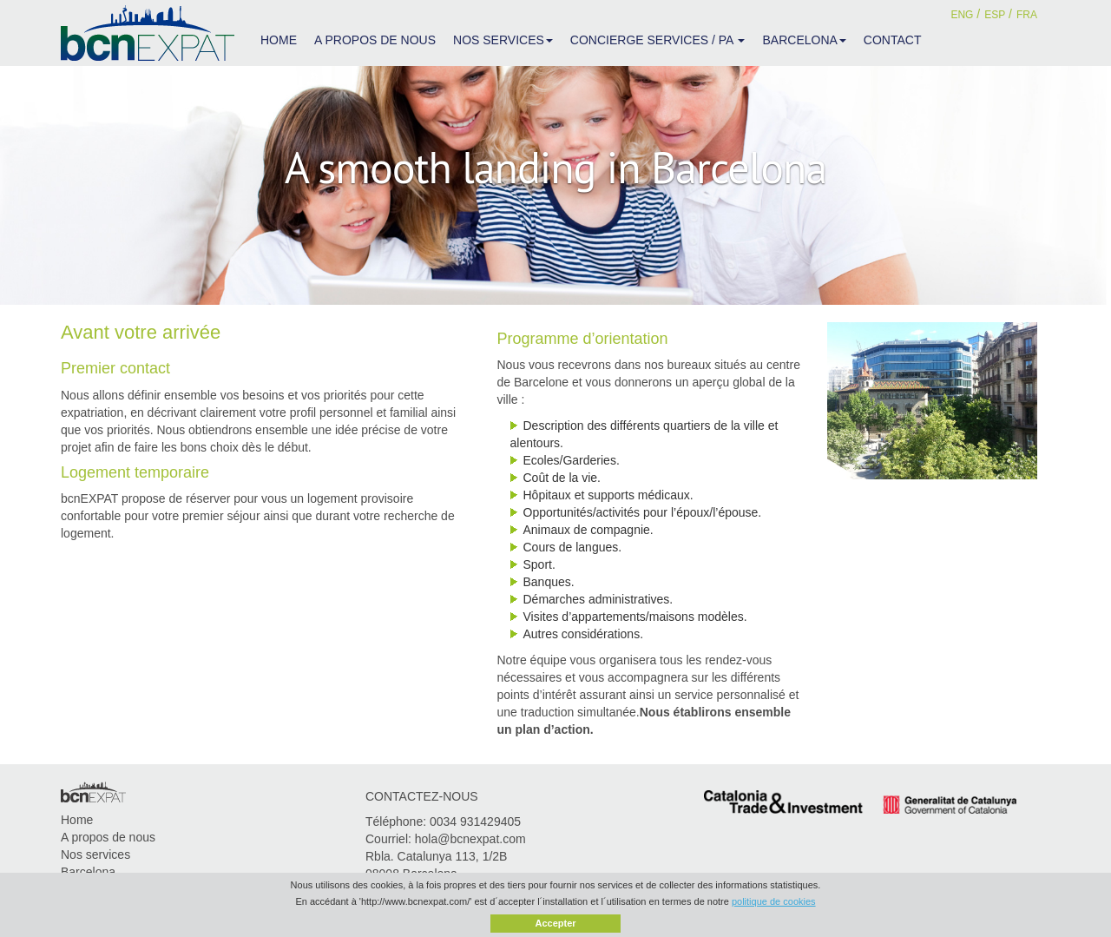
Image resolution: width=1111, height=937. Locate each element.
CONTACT (893, 40)
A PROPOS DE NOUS (375, 40)
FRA (1026, 15)
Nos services (95, 854)
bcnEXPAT (147, 33)
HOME (278, 40)
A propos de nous (108, 837)
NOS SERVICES (503, 40)
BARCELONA (803, 40)
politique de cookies (774, 901)
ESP (994, 15)
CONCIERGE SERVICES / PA (658, 40)
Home (77, 820)
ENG (961, 15)
